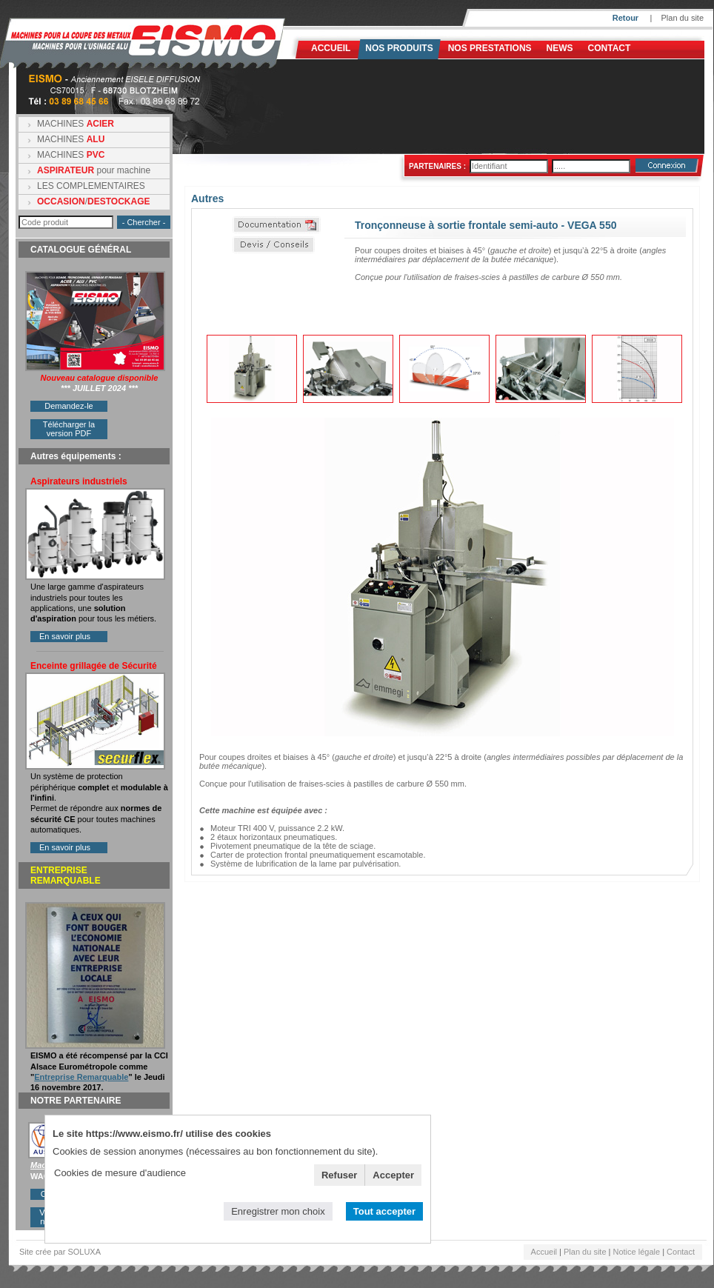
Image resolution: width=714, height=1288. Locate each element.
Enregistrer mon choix (277, 1211)
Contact (609, 48)
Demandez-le (68, 405)
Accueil (330, 48)
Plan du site (682, 17)
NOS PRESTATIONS (490, 48)
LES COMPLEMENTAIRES (91, 186)
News (560, 48)
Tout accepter (384, 1211)
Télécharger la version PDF (69, 429)
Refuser (339, 1175)
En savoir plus (64, 636)
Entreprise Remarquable (81, 1076)
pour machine (93, 170)
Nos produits (399, 48)
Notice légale (637, 1251)
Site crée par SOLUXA (60, 1251)
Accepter (393, 1175)
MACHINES (75, 124)
